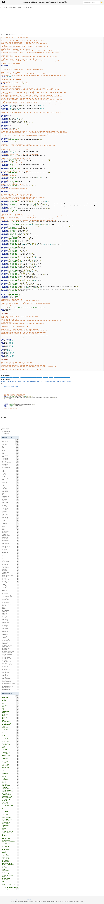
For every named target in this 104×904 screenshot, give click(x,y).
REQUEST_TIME (10, 857)
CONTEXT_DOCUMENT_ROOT (10, 884)
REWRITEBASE (10, 758)
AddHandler (10, 499)
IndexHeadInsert (10, 589)
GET (10, 718)
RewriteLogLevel (10, 610)
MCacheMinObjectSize (10, 654)
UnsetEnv (10, 601)
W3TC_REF (10, 782)
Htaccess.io (14, 900)
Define (10, 529)
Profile (10, 747)
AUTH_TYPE (10, 834)
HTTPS (10, 702)
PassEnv (10, 607)
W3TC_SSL (10, 770)
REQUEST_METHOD (51, 381)
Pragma (10, 735)
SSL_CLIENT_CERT (10, 846)
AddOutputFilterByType (10, 462)
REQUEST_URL (10, 802)
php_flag (10, 473)
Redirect (28, 377)
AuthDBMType (10, 666)
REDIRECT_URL (10, 804)
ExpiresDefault (10, 459)
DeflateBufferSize (10, 669)
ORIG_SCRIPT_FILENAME (10, 863)
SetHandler (10, 523)
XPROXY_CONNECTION (10, 797)
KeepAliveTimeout (10, 687)
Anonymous (10, 532)
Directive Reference (5, 431)
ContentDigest (10, 585)
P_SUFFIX (10, 826)
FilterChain (10, 511)
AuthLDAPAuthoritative (10, 661)
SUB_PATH (10, 883)
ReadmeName (10, 547)
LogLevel (10, 637)
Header (10, 450)
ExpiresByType (10, 465)
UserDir (10, 584)
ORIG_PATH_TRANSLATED (10, 864)
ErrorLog (10, 671)
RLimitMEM (10, 668)
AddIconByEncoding (10, 595)
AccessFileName (10, 642)
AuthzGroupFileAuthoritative (10, 651)
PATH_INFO (10, 776)
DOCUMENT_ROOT (10, 731)
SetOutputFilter (10, 481)
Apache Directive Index (6, 429)
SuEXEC (10, 684)
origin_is (10, 829)
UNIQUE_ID (10, 876)
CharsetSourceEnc (10, 579)
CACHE (10, 746)
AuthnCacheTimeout (10, 681)
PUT (10, 732)
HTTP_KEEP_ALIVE (10, 807)
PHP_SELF (10, 852)
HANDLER (3, 381)
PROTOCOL (10, 881)
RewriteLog (10, 616)
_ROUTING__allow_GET (10, 790)
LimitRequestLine (10, 677)
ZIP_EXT (10, 872)
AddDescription (10, 561)
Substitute (10, 587)
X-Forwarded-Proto (10, 752)
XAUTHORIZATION (10, 785)
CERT (10, 808)
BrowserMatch (10, 490)
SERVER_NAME (10, 741)
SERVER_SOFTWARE (10, 848)
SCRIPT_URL (10, 800)
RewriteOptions (10, 509)
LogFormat (10, 613)
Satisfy (10, 487)
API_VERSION (10, 835)
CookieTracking (10, 639)
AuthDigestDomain (10, 640)
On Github (4, 373)
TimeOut (10, 551)
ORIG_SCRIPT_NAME (10, 861)
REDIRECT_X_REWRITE (10, 819)
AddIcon (10, 555)
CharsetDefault (10, 576)
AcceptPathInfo (10, 543)
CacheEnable (10, 675)
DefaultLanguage (10, 540)
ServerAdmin (10, 623)
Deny (4, 377)
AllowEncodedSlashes (10, 645)
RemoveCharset (10, 593)
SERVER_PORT (10, 714)
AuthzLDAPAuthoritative (10, 627)
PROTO (10, 740)
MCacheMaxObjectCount (10, 658)
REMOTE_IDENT (10, 860)
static (10, 708)
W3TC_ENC (10, 749)
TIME (10, 709)
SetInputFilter (10, 631)
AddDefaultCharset (10, 467)
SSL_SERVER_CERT (10, 843)
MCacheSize (10, 660)
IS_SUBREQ (10, 787)
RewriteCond (45, 377)
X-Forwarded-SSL (10, 873)
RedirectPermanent (10, 557)
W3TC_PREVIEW (10, 764)
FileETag (10, 471)
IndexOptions (10, 534)
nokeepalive (10, 756)
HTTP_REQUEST (10, 811)
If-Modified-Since (10, 773)
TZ (10, 750)
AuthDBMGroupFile (10, 648)
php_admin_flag (10, 620)
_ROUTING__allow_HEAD (10, 788)
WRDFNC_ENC (10, 813)
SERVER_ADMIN (10, 772)
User (69, 377)
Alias (10, 525)
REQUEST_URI (60, 381)
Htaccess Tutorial (5, 428)
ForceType (10, 520)
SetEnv (10, 494)
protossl (10, 726)
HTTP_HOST (10, 699)
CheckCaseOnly (10, 622)
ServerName (10, 563)
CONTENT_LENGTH (10, 822)
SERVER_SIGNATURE (10, 849)
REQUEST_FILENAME (40, 381)
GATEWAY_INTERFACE (10, 832)
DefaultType (10, 590)
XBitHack (10, 578)
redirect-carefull (10, 825)
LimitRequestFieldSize (10, 674)
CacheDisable (10, 619)
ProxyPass (10, 605)
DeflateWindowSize (10, 689)
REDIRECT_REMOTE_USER (10, 854)
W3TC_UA (10, 778)
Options (21, 377)
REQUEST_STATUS (10, 858)
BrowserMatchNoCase (10, 592)
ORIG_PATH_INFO (10, 878)
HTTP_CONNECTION (10, 810)
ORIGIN (10, 715)
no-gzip (10, 712)
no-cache (10, 737)
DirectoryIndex (9, 377)
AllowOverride (10, 517)
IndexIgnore (10, 497)
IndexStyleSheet (10, 567)
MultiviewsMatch (10, 634)
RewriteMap (10, 598)
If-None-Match (10, 779)
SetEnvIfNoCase (10, 475)
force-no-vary (10, 717)
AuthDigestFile (10, 625)
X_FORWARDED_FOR (10, 794)
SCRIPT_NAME (10, 814)
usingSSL (10, 828)
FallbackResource (10, 535)
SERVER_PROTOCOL (10, 851)
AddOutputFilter (10, 522)
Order (24, 377)
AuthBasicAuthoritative (10, 604)
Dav (10, 558)
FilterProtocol (10, 514)
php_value (10, 468)
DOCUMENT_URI (9, 889)
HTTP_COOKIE (10, 738)
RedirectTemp (10, 502)
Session (10, 503)
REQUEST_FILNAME (10, 817)
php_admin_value (10, 560)
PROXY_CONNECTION (10, 796)
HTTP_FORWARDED (10, 838)
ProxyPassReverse (10, 633)
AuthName (10, 500)
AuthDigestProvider (10, 602)
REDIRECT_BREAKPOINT (10, 875)
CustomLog (10, 611)
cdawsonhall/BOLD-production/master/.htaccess (19, 7)
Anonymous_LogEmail (10, 665)
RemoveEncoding (10, 617)
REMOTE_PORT (10, 870)
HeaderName (10, 552)
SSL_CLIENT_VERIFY (10, 845)
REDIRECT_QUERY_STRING (10, 831)
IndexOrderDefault (10, 572)
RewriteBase (40, 377)
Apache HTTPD (27, 900)
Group (10, 528)
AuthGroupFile (10, 519)
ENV (10, 703)
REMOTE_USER (10, 761)
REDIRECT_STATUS (10, 721)
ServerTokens (10, 488)
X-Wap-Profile (10, 753)
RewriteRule (58, 377)
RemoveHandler (10, 531)
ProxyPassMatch (10, 628)
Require (10, 470)
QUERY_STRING (30, 381)
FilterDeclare (10, 516)
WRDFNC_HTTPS (10, 816)
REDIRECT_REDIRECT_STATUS (10, 886)
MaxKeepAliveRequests (10, 652)
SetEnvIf (10, 485)
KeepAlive (10, 541)
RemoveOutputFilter (10, 630)
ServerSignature (64, 377)
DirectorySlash (10, 538)
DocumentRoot (10, 566)
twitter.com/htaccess (6, 433)
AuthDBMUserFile (10, 646)
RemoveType (10, 549)
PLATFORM (10, 867)
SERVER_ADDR (10, 728)
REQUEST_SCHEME (10, 820)
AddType (10, 461)
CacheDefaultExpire (10, 678)
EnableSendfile (10, 643)
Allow (3, 7)
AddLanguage (10, 564)
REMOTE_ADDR (10, 743)
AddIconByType (10, 581)
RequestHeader (10, 484)
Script (10, 456)
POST (10, 720)
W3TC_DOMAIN (10, 823)
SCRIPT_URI (10, 837)
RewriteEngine (52, 377)
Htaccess (20, 900)
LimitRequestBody (10, 546)
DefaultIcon (10, 569)
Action (10, 526)
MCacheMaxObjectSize (10, 657)
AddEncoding (10, 478)
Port (10, 493)
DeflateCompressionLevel (10, 575)
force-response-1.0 (10, 767)
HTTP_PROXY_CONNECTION (10, 842)
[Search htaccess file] (91, 2)
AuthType (10, 505)
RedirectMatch (33, 377)
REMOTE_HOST (10, 781)
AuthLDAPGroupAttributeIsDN (10, 683)
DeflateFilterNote (10, 599)
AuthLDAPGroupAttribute (10, 686)
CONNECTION (10, 784)
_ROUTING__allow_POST (10, 791)
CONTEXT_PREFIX (10, 755)
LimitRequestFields (10, 672)
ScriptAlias (10, 608)
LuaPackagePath (10, 636)
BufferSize (10, 680)
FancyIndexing (10, 537)
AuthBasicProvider (10, 554)
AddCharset (10, 482)
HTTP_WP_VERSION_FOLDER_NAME (10, 887)
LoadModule (10, 573)
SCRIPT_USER (10, 880)
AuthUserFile (10, 506)
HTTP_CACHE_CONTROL (10, 805)
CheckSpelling (10, 570)
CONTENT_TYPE (10, 769)
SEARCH (10, 775)
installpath (10, 869)
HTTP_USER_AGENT (20, 381)
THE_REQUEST (68, 381)
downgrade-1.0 (10, 759)
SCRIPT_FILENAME (10, 705)
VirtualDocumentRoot (10, 496)
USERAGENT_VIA (10, 793)
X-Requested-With (10, 744)
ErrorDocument (15, 377)
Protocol (10, 544)
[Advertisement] (52, 20)
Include (10, 476)
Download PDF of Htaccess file (12, 386)
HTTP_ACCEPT (10, 766)
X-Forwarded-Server (10, 840)
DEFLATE (10, 700)
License (9, 373)
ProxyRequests (10, 655)
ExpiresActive (10, 458)
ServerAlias (10, 649)
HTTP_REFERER (10, 381)
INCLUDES (10, 706)
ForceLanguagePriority (10, 596)
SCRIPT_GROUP (10, 855)
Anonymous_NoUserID (10, 663)
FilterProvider (10, 513)
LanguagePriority (10, 582)
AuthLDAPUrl (10, 614)
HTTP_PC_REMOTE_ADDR (10, 799)
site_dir (10, 866)
